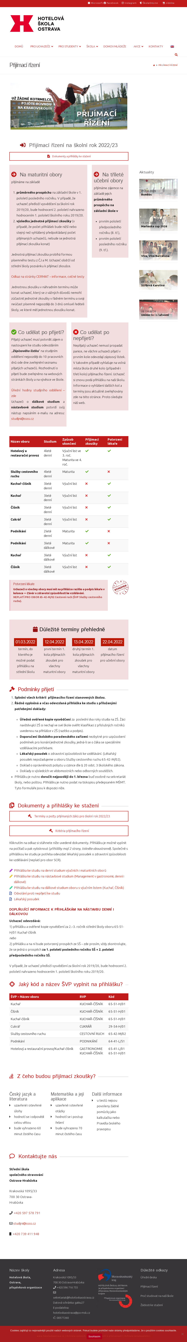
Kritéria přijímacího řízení (69, 831)
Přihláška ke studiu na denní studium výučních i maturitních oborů (60, 870)
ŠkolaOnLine (149, 3)
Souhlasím (95, 1336)
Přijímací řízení (168, 65)
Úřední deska (149, 1277)
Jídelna (168, 3)
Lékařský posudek (26, 899)
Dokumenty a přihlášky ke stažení (69, 156)
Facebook (111, 3)
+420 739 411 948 (26, 1234)
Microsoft (96, 3)
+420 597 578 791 (27, 1213)
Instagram (129, 3)
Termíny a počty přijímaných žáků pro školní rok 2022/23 (69, 816)
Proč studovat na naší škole (157, 1295)
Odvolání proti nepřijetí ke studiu (37, 893)
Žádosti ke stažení (152, 1305)
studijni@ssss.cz (22, 418)
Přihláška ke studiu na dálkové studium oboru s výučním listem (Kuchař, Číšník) (69, 887)
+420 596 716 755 (65, 1287)
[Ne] (182, 1334)
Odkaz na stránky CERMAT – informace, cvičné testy (47, 276)
